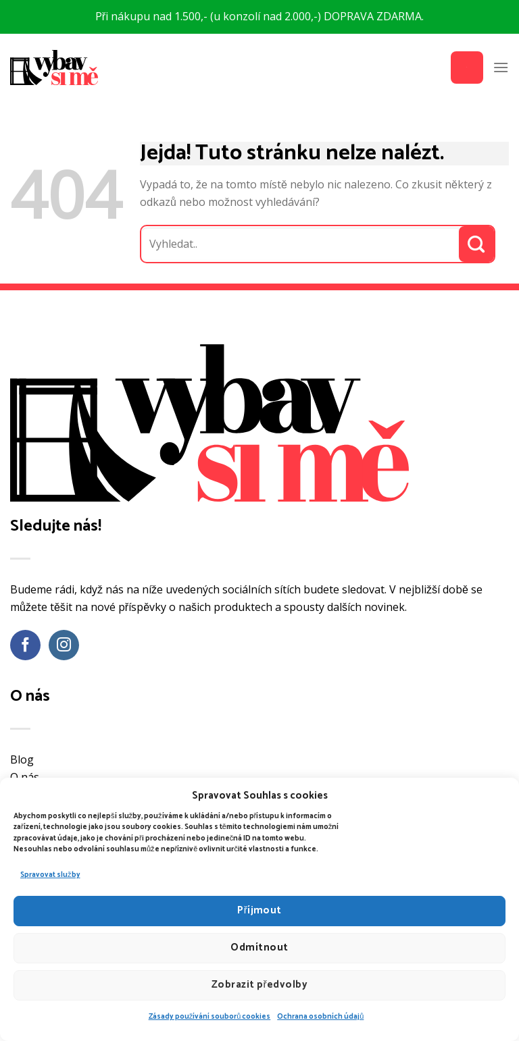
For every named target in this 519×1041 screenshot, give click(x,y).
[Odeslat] (477, 244)
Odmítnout (259, 947)
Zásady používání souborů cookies (210, 1017)
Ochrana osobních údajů (320, 1017)
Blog (22, 759)
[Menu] (501, 67)
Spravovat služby (50, 875)
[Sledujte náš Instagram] (64, 645)
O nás (24, 777)
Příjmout (259, 910)
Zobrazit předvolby (259, 984)
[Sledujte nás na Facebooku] (25, 645)
